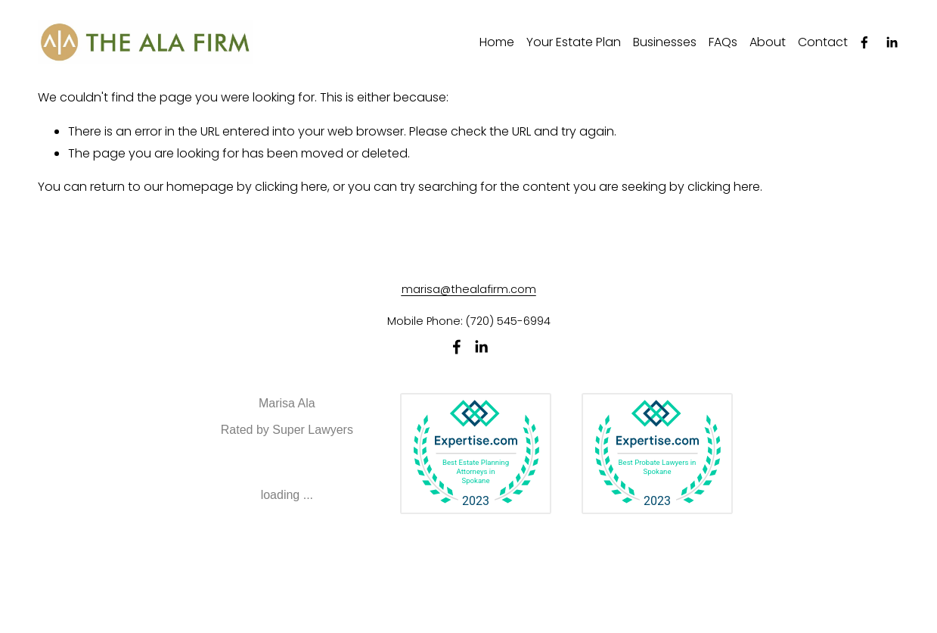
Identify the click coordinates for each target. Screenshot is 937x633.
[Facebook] (864, 42)
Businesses (665, 42)
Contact (823, 42)
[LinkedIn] (891, 42)
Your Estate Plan (573, 42)
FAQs (723, 42)
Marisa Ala (287, 403)
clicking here (291, 186)
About (767, 42)
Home (496, 42)
